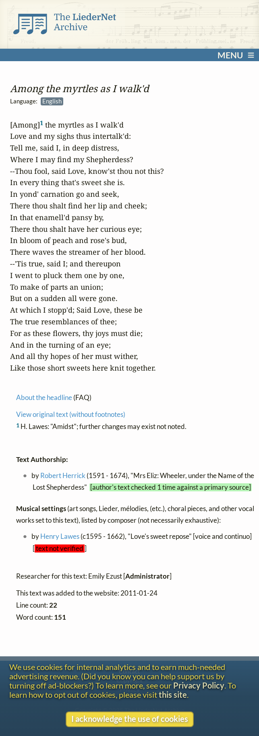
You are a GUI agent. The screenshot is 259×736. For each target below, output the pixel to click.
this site (173, 694)
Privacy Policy (198, 685)
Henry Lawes (59, 536)
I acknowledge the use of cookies (129, 719)
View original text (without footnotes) (70, 414)
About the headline (44, 398)
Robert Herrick (62, 475)
